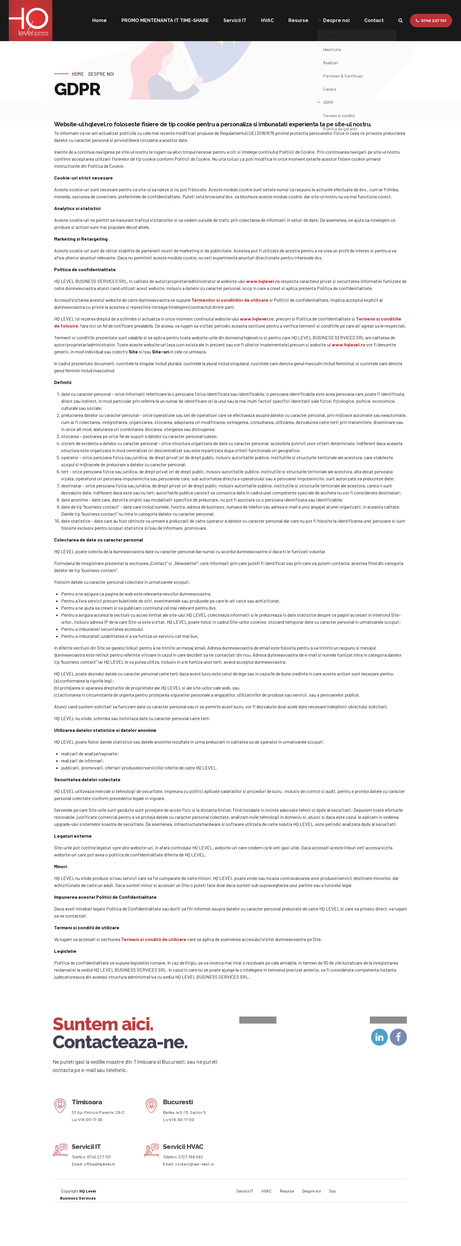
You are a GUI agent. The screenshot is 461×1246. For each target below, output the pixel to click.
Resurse (298, 20)
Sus (332, 1226)
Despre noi (336, 20)
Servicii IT (234, 20)
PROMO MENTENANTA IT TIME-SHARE (165, 20)
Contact (374, 20)
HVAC (267, 20)
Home (99, 20)
